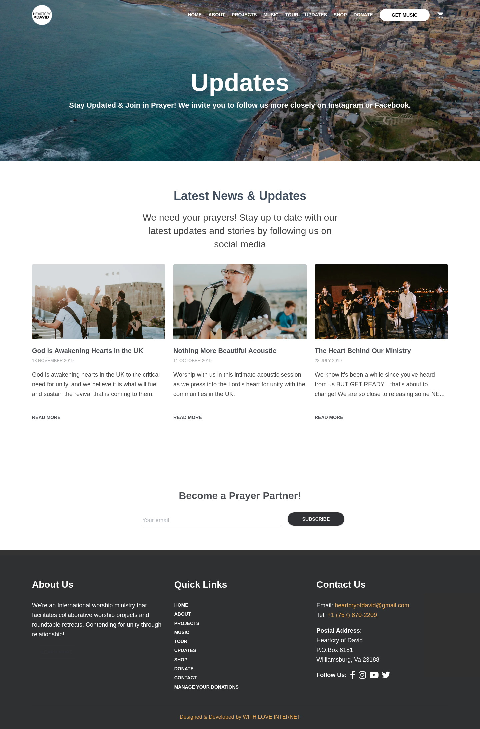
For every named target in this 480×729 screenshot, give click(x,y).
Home (195, 14)
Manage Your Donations (206, 687)
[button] (57, 652)
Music (270, 14)
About (216, 14)
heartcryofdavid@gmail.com (372, 605)
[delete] (440, 14)
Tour (291, 14)
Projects (244, 14)
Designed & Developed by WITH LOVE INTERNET (240, 717)
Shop (340, 14)
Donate (363, 14)
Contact (185, 677)
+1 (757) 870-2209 (352, 615)
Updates (316, 14)
